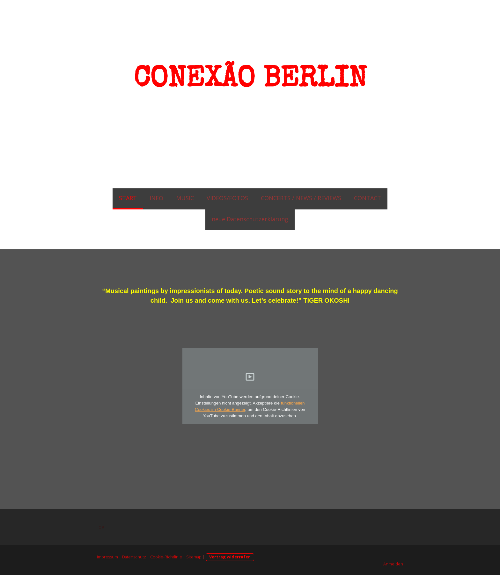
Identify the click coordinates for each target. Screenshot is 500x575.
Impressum (107, 557)
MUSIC (185, 198)
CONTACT (367, 198)
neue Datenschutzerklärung (250, 219)
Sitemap (194, 557)
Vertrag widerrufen (230, 557)
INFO (156, 198)
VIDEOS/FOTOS (227, 198)
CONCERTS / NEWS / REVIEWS (301, 198)
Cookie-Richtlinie (166, 557)
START (128, 198)
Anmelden (393, 564)
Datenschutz (134, 557)
